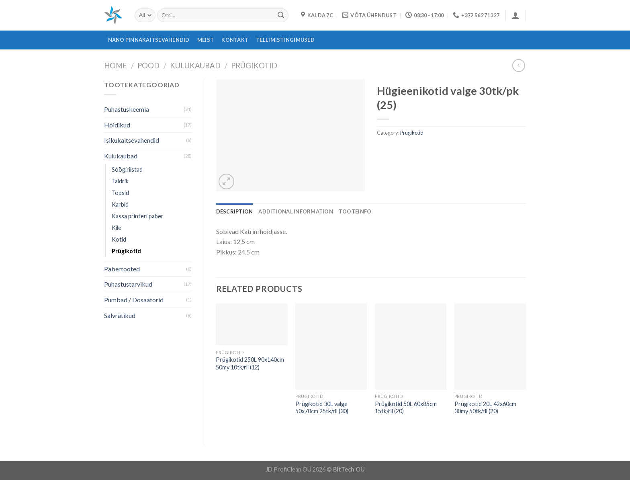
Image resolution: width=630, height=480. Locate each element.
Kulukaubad (195, 65)
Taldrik (120, 181)
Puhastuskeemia (126, 109)
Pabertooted (122, 269)
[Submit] (281, 15)
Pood (148, 65)
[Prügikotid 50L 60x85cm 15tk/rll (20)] (410, 347)
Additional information (295, 211)
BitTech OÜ (349, 469)
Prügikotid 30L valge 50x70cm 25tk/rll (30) (321, 407)
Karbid (120, 204)
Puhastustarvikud (128, 284)
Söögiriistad (127, 169)
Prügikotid (254, 65)
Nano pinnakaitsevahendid (149, 40)
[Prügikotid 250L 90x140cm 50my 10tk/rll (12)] (251, 324)
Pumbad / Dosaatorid (134, 300)
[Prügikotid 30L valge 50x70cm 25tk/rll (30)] (331, 347)
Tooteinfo (355, 211)
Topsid (120, 192)
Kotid (119, 239)
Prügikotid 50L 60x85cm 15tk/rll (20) (406, 407)
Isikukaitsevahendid (131, 140)
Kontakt (234, 40)
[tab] (234, 211)
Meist (205, 40)
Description (234, 211)
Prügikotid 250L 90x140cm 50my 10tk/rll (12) (250, 363)
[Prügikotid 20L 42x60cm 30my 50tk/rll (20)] (490, 347)
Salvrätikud (119, 315)
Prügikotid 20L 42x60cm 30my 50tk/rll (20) (485, 407)
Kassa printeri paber (138, 216)
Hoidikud (117, 125)
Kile (116, 227)
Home (115, 65)
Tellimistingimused (285, 40)
